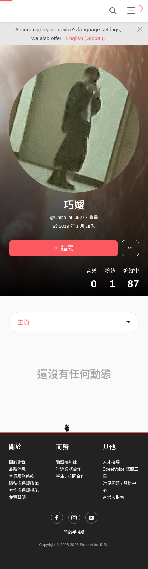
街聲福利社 (66, 462)
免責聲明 (17, 497)
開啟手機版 (74, 532)
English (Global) (84, 38)
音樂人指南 (113, 497)
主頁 (23, 322)
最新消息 (17, 469)
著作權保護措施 (24, 490)
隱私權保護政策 (24, 483)
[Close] (140, 29)
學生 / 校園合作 (70, 476)
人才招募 (111, 462)
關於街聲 (17, 462)
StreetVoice (38, 10)
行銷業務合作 (68, 469)
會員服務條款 (21, 476)
